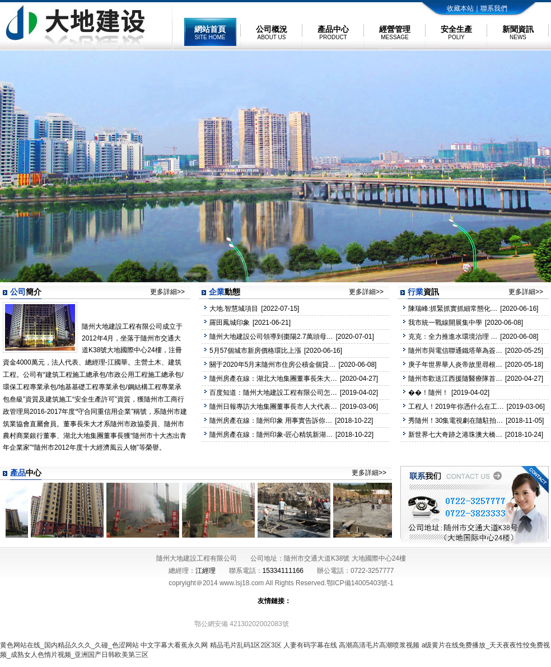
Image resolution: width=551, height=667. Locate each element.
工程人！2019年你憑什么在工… (456, 407)
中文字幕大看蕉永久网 (174, 645)
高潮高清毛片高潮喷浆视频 (379, 645)
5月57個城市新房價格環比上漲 (255, 351)
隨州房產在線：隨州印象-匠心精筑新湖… (271, 435)
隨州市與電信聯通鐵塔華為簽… (455, 351)
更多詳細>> (167, 292)
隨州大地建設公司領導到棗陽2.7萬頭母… (271, 337)
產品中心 (333, 32)
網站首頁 (210, 32)
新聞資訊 (518, 32)
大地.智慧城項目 (233, 308)
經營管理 (394, 32)
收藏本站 (460, 8)
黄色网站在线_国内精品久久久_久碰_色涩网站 (69, 645)
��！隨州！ (428, 393)
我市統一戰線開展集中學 (445, 322)
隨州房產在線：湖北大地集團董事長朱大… (273, 379)
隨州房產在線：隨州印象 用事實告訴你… (270, 421)
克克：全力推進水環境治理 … (452, 337)
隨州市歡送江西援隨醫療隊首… (455, 379)
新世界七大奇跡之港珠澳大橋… (455, 435)
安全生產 (456, 32)
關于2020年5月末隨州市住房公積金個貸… (272, 365)
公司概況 (271, 32)
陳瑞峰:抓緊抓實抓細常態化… (452, 308)
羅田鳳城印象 (229, 322)
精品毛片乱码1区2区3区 (246, 645)
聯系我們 (493, 8)
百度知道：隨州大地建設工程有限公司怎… (273, 393)
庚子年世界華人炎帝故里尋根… (455, 365)
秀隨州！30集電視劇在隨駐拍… (455, 421)
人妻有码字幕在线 (310, 645)
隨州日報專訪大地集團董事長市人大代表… (273, 407)
